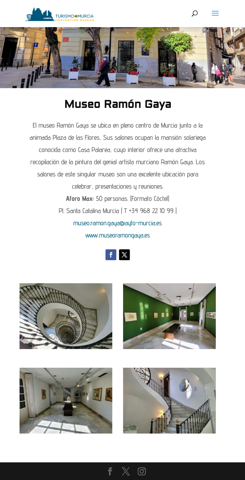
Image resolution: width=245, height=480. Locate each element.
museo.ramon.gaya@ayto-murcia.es (86, 223)
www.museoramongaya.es (86, 235)
